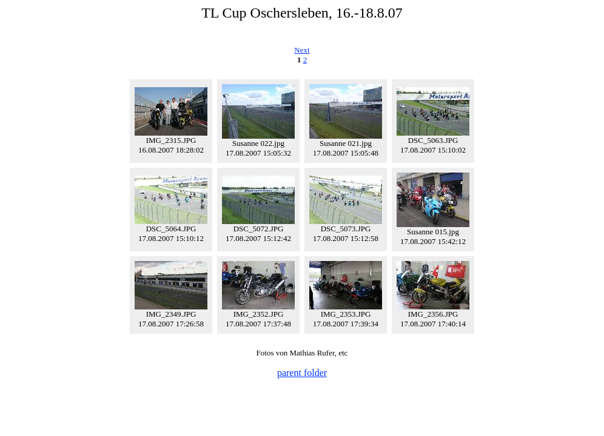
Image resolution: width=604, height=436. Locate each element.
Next (301, 49)
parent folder (302, 373)
